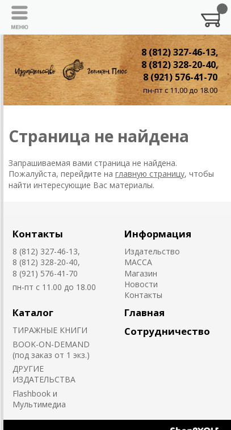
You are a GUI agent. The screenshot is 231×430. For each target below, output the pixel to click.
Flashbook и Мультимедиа (39, 399)
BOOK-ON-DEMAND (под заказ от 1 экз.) (51, 349)
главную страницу (149, 173)
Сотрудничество (167, 331)
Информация (157, 233)
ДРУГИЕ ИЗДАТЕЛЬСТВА (43, 374)
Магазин (140, 273)
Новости (141, 284)
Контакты (37, 233)
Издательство (152, 251)
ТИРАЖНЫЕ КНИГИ (49, 330)
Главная (144, 312)
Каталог (32, 312)
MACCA (138, 262)
